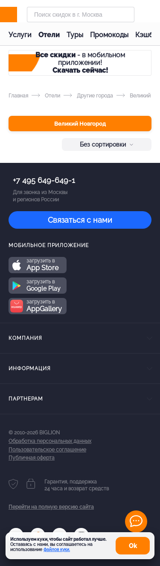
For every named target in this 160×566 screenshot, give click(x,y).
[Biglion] (18, 14)
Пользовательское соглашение (47, 450)
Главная (18, 96)
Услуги (20, 35)
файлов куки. (57, 549)
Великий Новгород (80, 124)
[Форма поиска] (80, 14)
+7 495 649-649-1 (44, 180)
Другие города (88, 96)
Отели (49, 35)
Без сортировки (107, 144)
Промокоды (109, 35)
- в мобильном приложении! (80, 62)
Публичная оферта (32, 458)
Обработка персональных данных (50, 441)
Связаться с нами (80, 219)
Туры (75, 35)
